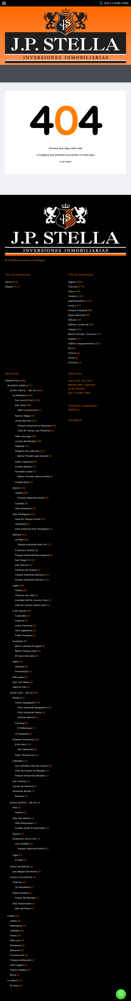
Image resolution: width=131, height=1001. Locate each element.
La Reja (19, 539)
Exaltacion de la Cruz (24, 838)
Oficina (72, 319)
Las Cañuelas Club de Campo (31, 765)
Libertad (19, 666)
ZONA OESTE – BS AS (23, 390)
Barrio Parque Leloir (26, 651)
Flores (13, 935)
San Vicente (19, 781)
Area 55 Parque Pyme (27, 519)
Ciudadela (20, 615)
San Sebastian (26, 749)
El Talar (19, 860)
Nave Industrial (76, 315)
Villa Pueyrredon (24, 823)
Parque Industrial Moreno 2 (30, 579)
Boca (13, 974)
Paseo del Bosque (25, 897)
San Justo (20, 405)
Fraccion (73, 286)
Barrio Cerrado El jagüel (28, 646)
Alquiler (9, 286)
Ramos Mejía (22, 415)
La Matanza (19, 395)
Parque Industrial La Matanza (34, 425)
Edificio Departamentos (81, 343)
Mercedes (18, 677)
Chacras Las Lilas (24, 595)
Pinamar (17, 882)
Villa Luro (15, 940)
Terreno (72, 296)
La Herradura (22, 887)
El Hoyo (14, 985)
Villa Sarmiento (23, 508)
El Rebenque (25, 728)
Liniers (13, 920)
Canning (19, 723)
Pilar (14, 807)
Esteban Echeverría (23, 739)
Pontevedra (21, 671)
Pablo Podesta (23, 635)
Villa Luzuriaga (23, 436)
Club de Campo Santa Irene (30, 605)
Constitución (17, 955)
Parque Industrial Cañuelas (30, 775)
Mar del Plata (22, 908)
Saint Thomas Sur (25, 755)
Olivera (19, 590)
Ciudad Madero (23, 466)
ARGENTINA (12, 380)
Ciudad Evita (22, 482)
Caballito (15, 930)
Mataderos (16, 925)
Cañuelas (17, 760)
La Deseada (21, 733)
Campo (72, 329)
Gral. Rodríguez (20, 514)
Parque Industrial (77, 310)
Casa (71, 291)
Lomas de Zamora (22, 786)
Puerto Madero (18, 969)
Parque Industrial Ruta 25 (32, 544)
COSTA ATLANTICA (21, 877)
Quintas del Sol (26, 717)
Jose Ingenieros (23, 630)
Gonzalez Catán (23, 471)
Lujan (15, 585)
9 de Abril (20, 744)
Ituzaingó (17, 641)
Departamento (76, 300)
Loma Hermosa (23, 625)
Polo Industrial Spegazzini (32, 707)
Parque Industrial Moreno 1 (30, 574)
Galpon (72, 282)
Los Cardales (22, 843)
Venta (8, 282)
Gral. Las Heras (20, 682)
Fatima (19, 812)
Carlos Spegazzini (25, 702)
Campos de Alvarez (26, 569)
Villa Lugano (17, 965)
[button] (121, 994)
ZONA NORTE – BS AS (23, 802)
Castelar (19, 503)
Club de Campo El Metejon (30, 770)
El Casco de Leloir (25, 655)
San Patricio (22, 565)
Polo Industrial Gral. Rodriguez (32, 529)
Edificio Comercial (78, 324)
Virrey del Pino (23, 420)
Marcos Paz (19, 687)
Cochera (72, 362)
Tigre (15, 855)
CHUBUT (12, 980)
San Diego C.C (23, 560)
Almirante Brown (21, 791)
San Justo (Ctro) (24, 400)
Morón (16, 488)
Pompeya (15, 945)
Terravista (20, 524)
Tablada (19, 446)
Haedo (19, 492)
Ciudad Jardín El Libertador (30, 828)
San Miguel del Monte (24, 871)
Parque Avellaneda (20, 960)
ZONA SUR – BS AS (21, 692)
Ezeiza (16, 697)
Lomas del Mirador (25, 441)
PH (70, 348)
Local (71, 305)
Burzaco (19, 796)
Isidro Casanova (24, 461)
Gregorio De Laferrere (27, 451)
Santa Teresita (20, 892)
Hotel (71, 357)
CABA (10, 915)
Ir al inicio (65, 161)
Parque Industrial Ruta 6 (31, 848)
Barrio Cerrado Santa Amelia (34, 476)
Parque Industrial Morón (31, 497)
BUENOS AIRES (16, 385)
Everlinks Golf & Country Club (31, 600)
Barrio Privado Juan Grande (33, 456)
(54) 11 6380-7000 (116, 3)
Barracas (15, 950)
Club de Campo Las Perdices (34, 430)
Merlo (15, 661)
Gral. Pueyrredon (21, 903)
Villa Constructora (28, 410)
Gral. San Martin (21, 818)
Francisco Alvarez (25, 550)
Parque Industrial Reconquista (32, 555)
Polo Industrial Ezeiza (29, 712)
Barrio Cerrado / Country (82, 334)
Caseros (19, 620)
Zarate (16, 833)
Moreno (16, 534)
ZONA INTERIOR (19, 866)
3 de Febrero (19, 610)
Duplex (72, 338)
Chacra (72, 353)
